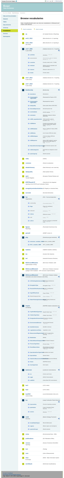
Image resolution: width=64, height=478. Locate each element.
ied (26, 258)
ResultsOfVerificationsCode (36, 288)
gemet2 (28, 233)
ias (26, 254)
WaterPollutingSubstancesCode (36, 299)
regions (32, 426)
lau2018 (28, 394)
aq (26, 34)
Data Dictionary (15, 12)
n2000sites (33, 133)
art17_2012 (29, 77)
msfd (27, 417)
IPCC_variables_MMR (35, 244)
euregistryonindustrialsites (34, 188)
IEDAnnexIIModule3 (32, 269)
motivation (33, 115)
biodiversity (29, 90)
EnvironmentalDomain (35, 322)
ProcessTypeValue (34, 343)
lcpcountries (33, 404)
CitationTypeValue (34, 315)
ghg (27, 237)
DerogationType (34, 285)
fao (27, 197)
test (27, 449)
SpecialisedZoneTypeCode (36, 352)
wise (27, 457)
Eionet (9, 12)
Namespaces (6, 36)
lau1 (27, 385)
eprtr (27, 176)
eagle (31, 377)
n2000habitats (33, 128)
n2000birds (33, 123)
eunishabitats (33, 111)
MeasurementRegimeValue (36, 333)
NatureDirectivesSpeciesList (36, 145)
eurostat (28, 193)
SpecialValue (33, 355)
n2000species (33, 140)
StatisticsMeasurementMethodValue (36, 358)
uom (27, 453)
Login (47, 1)
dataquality (33, 105)
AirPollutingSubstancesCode (36, 281)
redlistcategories (34, 149)
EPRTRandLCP (30, 182)
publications (29, 438)
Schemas (5, 27)
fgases (28, 227)
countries (32, 62)
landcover (29, 370)
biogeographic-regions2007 (34, 98)
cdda (27, 158)
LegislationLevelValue (35, 330)
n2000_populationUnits (36, 119)
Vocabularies (6, 30)
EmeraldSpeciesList (35, 108)
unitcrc (32, 220)
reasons (32, 69)
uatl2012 (32, 380)
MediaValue (33, 337)
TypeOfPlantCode (34, 293)
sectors (32, 411)
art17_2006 (29, 49)
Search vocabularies (27, 29)
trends (31, 72)
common (28, 163)
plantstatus (33, 407)
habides (28, 249)
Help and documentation (9, 16)
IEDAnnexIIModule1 (32, 262)
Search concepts (39, 29)
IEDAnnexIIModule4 (32, 275)
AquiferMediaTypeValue (36, 311)
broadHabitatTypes (35, 422)
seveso (28, 443)
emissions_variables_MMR (36, 241)
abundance (33, 94)
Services (5, 33)
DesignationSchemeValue (36, 318)
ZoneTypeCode (34, 365)
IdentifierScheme (34, 327)
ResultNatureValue (35, 347)
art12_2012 (29, 38)
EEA (10, 1)
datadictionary (30, 167)
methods (32, 65)
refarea (32, 214)
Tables (5, 21)
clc (31, 374)
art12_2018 (29, 42)
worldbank (29, 464)
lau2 (27, 389)
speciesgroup (33, 153)
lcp (26, 400)
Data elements (7, 24)
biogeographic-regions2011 (34, 102)
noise (27, 434)
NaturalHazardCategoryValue (36, 340)
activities (32, 54)
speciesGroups (34, 429)
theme (31, 361)
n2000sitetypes (34, 136)
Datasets (5, 19)
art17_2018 (29, 84)
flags (31, 206)
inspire (28, 306)
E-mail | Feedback (8, 473)
